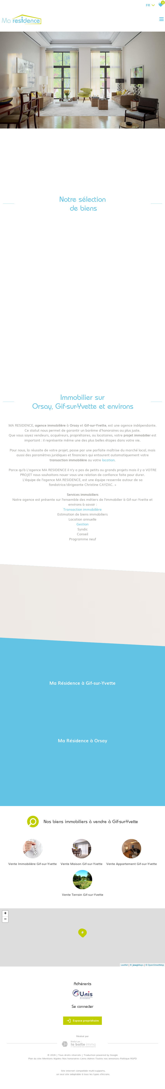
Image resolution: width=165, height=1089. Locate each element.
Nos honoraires (70, 1058)
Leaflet (124, 964)
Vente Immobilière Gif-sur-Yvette (32, 863)
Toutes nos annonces (107, 1058)
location (108, 459)
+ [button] (5, 914)
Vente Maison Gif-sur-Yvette (81, 863)
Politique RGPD (128, 1058)
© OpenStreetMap (154, 964)
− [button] (5, 919)
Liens (83, 1058)
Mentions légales (51, 1058)
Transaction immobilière (82, 509)
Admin (90, 1058)
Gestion (82, 524)
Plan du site (34, 1058)
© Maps (136, 964)
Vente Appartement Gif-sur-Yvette (131, 863)
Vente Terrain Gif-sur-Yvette (82, 894)
